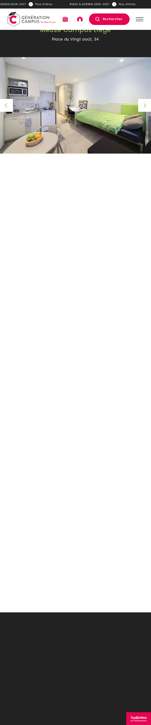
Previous (6, 105)
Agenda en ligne (65, 19)
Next (144, 105)
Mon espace (80, 19)
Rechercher (113, 19)
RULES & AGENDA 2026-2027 (104, 4)
